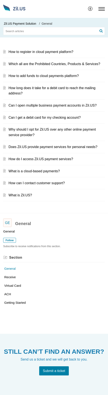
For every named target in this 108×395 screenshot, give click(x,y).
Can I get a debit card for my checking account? (45, 117)
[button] (90, 9)
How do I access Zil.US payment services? (41, 159)
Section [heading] (15, 257)
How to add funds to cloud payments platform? (44, 76)
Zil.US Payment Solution (20, 23)
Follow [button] (10, 240)
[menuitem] (90, 9)
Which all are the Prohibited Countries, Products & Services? (54, 64)
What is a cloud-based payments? (34, 171)
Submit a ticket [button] (54, 371)
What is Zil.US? (20, 195)
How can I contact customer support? (37, 183)
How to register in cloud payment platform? (41, 52)
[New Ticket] (54, 371)
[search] (54, 31)
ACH (7, 294)
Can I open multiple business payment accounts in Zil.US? (53, 105)
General (10, 268)
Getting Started (15, 302)
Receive (10, 277)
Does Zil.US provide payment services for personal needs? (53, 147)
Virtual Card (12, 285)
